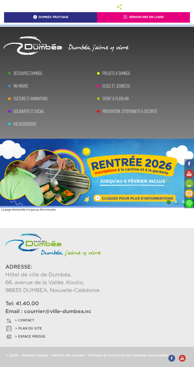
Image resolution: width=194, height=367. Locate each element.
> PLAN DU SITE (23, 328)
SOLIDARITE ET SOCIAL (29, 111)
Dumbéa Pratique (50, 17)
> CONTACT (19, 320)
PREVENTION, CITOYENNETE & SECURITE (129, 111)
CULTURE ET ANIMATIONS (31, 99)
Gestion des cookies (68, 355)
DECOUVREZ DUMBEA (28, 73)
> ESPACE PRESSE (25, 336)
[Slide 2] (176, 201)
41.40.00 (27, 303)
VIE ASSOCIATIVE (25, 124)
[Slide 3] (183, 201)
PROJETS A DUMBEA (116, 73)
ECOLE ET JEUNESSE (116, 86)
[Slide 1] (168, 201)
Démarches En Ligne (143, 17)
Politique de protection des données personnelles (128, 355)
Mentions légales (35, 355)
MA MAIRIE (21, 86)
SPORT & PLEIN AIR (115, 99)
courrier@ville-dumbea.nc (57, 311)
